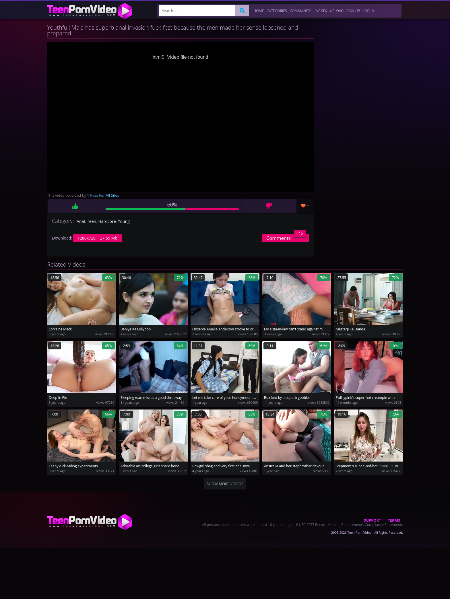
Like (75, 206)
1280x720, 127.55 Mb (97, 238)
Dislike (269, 206)
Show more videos (225, 483)
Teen (91, 221)
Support (372, 520)
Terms (394, 520)
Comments (286, 237)
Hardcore (107, 221)
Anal (81, 221)
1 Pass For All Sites (103, 195)
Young (124, 221)
